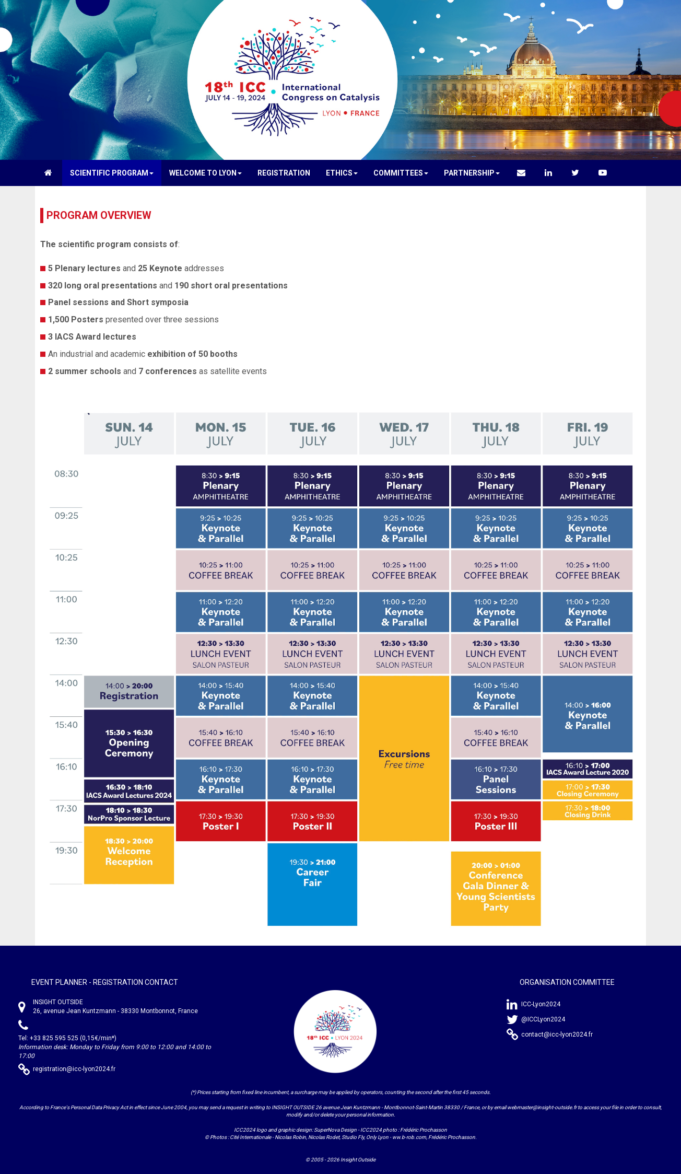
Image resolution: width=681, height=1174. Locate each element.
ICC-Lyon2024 (540, 1004)
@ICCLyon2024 (543, 1019)
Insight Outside (357, 1160)
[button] (111, 173)
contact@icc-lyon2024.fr (557, 1034)
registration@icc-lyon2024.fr (74, 1069)
